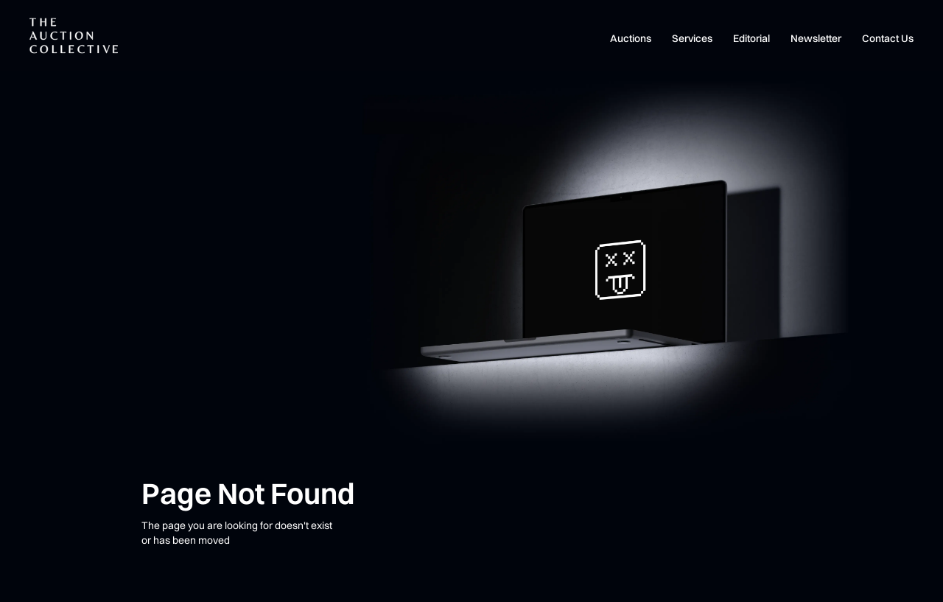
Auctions (630, 38)
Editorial (751, 38)
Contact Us (888, 38)
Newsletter (815, 38)
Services (692, 38)
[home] (73, 36)
